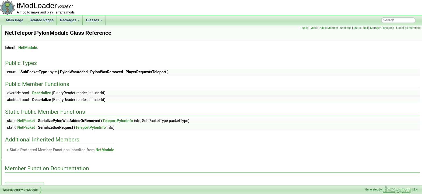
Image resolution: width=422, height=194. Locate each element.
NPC (21, 155)
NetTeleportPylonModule (35, 108)
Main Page (14, 20)
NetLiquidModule (30, 42)
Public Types (309, 28)
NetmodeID (26, 60)
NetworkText (27, 125)
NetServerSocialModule (35, 96)
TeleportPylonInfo (185, 121)
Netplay (23, 90)
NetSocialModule (30, 102)
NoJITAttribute (28, 149)
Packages (69, 20)
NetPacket (25, 72)
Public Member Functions (335, 28)
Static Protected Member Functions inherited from (127, 150)
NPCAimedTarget (30, 161)
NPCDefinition (28, 179)
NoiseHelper (27, 143)
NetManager (27, 48)
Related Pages (42, 20)
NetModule (25, 66)
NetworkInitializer (30, 120)
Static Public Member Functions (373, 28)
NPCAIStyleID (28, 167)
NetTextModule (28, 114)
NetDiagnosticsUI (30, 31)
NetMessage (27, 54)
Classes (94, 20)
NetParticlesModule (32, 78)
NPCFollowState (29, 185)
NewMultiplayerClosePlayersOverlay (44, 137)
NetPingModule (29, 84)
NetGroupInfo (27, 37)
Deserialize (108, 93)
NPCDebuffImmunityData (36, 173)
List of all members (408, 28)
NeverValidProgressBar (34, 131)
